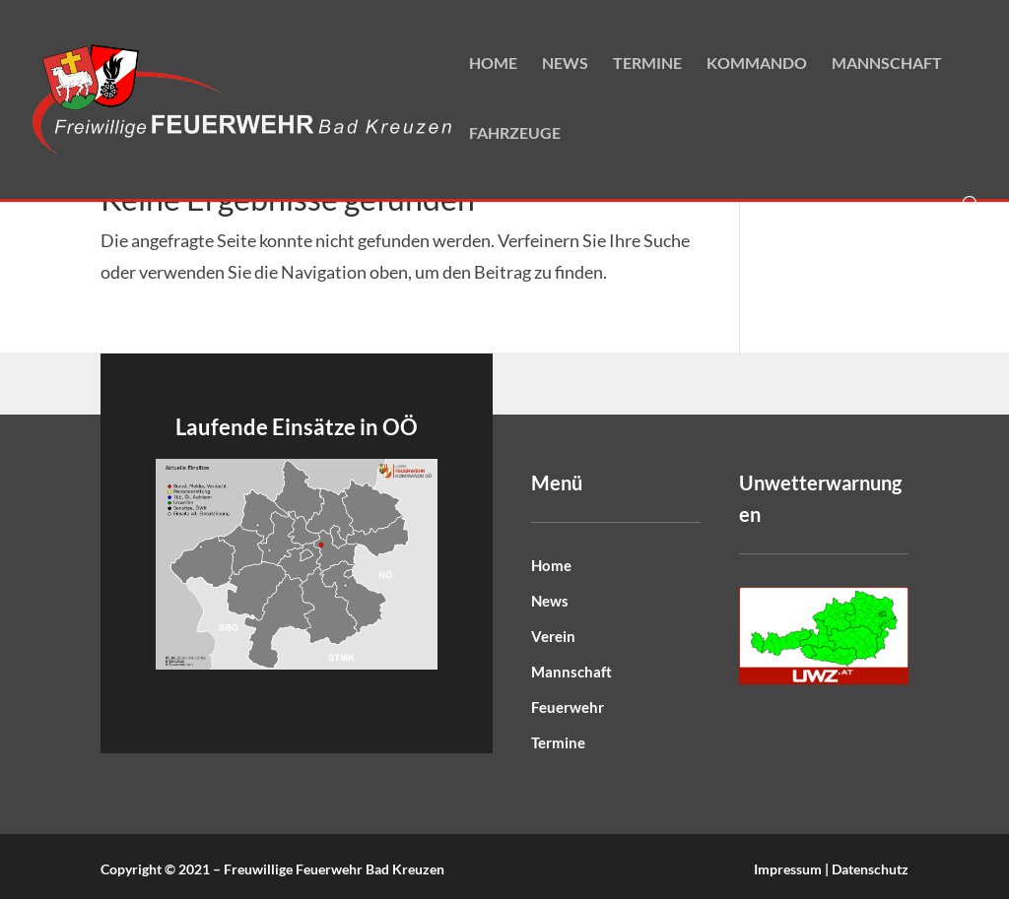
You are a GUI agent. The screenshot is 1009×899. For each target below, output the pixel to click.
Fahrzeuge (515, 134)
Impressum (788, 869)
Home (493, 64)
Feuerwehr (567, 707)
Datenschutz (870, 869)
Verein (553, 636)
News (565, 64)
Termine (647, 64)
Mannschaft (887, 64)
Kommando (756, 64)
